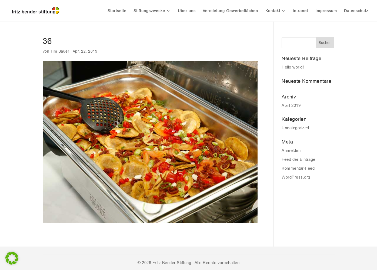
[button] (12, 258)
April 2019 (291, 105)
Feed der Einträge (298, 159)
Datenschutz (356, 11)
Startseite (117, 11)
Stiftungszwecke (149, 11)
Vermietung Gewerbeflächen (230, 11)
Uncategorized (295, 127)
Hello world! (293, 67)
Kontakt (272, 11)
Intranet (300, 11)
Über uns (187, 11)
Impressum (326, 11)
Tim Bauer (60, 51)
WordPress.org (296, 177)
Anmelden (291, 150)
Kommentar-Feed (298, 168)
